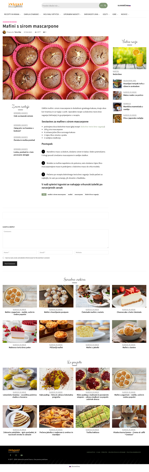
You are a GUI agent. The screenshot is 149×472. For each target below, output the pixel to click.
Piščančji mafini (56, 347)
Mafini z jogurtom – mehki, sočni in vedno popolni (19, 313)
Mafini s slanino (129, 347)
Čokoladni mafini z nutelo (93, 312)
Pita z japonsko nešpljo (133, 118)
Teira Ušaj (17, 32)
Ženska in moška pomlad (24, 140)
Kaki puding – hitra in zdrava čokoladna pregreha (56, 395)
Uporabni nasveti (21, 113)
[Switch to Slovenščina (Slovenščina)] (74, 466)
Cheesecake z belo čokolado (129, 312)
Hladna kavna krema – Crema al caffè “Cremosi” (129, 433)
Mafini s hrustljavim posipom (56, 312)
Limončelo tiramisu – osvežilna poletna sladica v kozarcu (20, 395)
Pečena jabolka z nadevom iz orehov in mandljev (56, 433)
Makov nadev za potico (133, 95)
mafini (70, 194)
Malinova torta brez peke (20, 347)
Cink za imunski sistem (23, 116)
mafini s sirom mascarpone (57, 194)
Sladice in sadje (10, 22)
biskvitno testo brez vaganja (92, 126)
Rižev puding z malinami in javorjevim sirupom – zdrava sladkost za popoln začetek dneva (93, 396)
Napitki (116, 71)
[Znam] (15, 5)
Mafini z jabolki (92, 347)
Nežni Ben (117, 74)
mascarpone (79, 194)
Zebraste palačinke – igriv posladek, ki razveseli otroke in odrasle (19, 433)
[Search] (103, 5)
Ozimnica (127, 103)
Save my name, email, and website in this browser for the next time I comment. (27, 258)
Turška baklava (92, 432)
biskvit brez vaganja (92, 194)
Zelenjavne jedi (129, 80)
